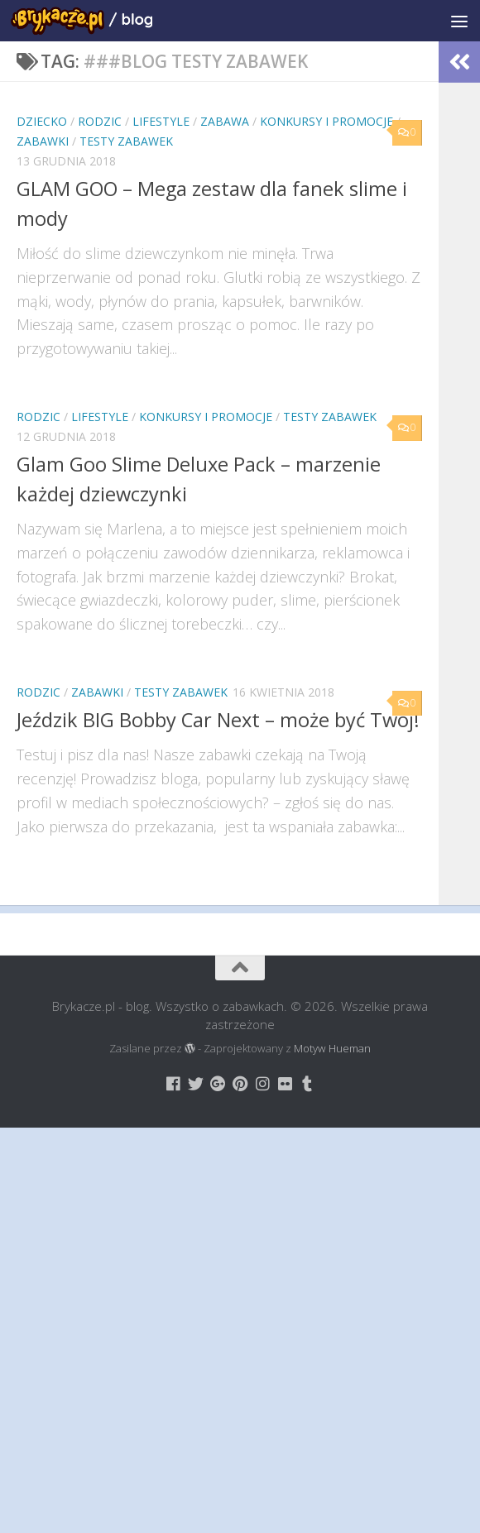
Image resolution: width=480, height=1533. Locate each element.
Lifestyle (161, 121)
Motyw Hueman (332, 1048)
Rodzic (100, 121)
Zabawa (224, 121)
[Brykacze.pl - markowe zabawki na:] (173, 1083)
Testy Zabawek (126, 141)
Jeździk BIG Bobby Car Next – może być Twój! (218, 720)
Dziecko (42, 121)
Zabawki (43, 141)
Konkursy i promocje (326, 121)
